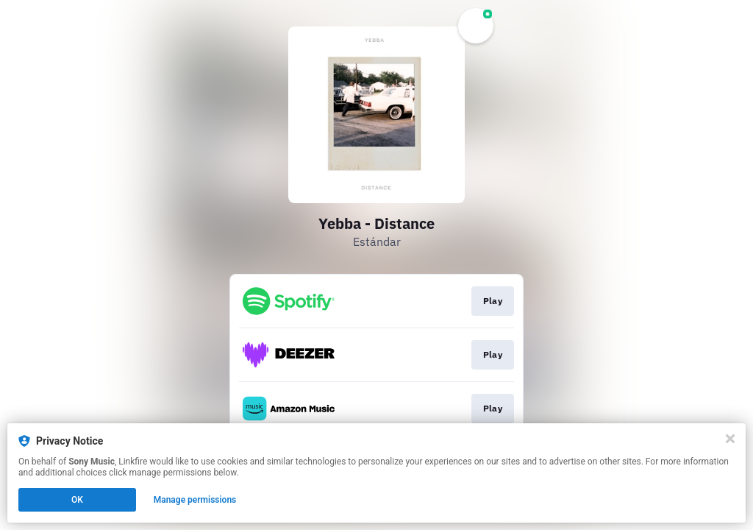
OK (77, 500)
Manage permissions (195, 500)
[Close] (730, 439)
